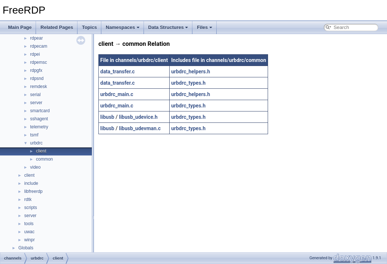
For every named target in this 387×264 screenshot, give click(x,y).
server (36, 102)
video (35, 167)
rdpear (36, 38)
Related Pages (56, 27)
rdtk (28, 199)
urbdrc (36, 143)
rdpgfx (36, 70)
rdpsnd (37, 78)
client (41, 151)
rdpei (35, 54)
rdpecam (38, 46)
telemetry (39, 126)
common (44, 159)
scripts (30, 207)
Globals (25, 247)
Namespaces (123, 27)
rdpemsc (38, 62)
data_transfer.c (117, 71)
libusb (107, 117)
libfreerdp (33, 191)
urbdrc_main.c (116, 94)
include (31, 183)
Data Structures (168, 27)
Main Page (20, 27)
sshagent (39, 118)
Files (204, 27)
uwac (29, 231)
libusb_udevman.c (140, 128)
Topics (89, 27)
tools (28, 223)
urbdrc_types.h (188, 83)
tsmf (34, 135)
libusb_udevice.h (138, 117)
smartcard (40, 110)
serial (35, 94)
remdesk (38, 86)
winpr (29, 239)
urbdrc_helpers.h (190, 71)
